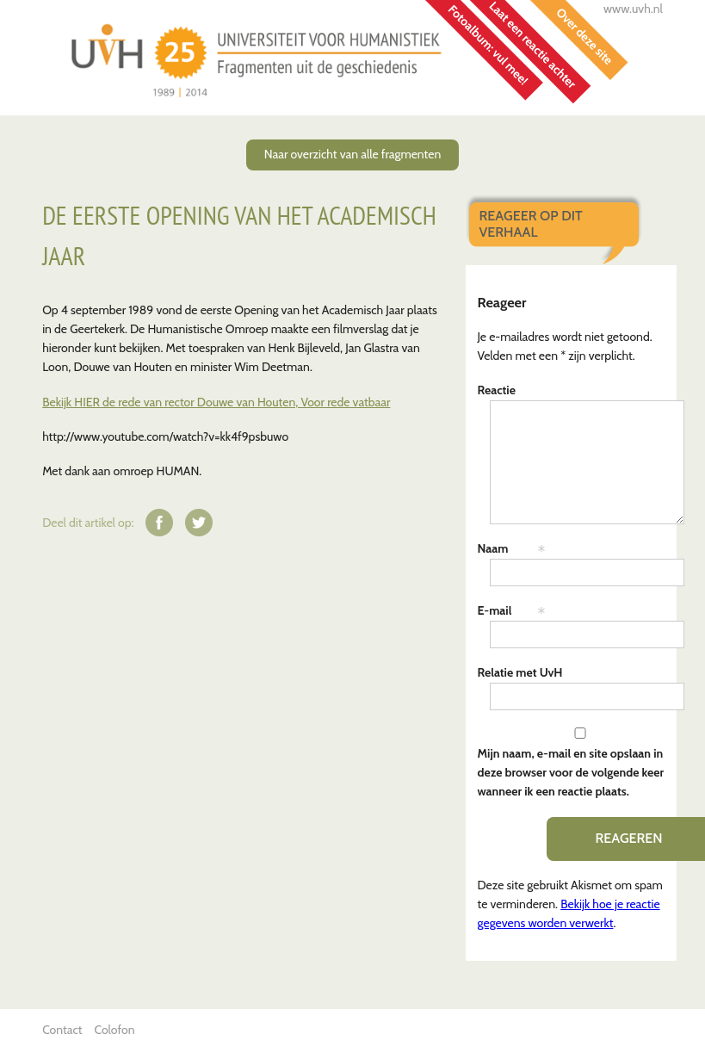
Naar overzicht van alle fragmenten (352, 154)
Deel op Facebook (159, 522)
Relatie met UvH (520, 672)
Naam (493, 548)
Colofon (114, 1029)
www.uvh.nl (633, 8)
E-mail (495, 610)
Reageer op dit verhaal (531, 223)
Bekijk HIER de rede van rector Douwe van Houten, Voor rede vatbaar (216, 402)
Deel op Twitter (199, 522)
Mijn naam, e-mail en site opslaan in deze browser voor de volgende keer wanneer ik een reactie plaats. (571, 772)
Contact (62, 1029)
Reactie (497, 390)
